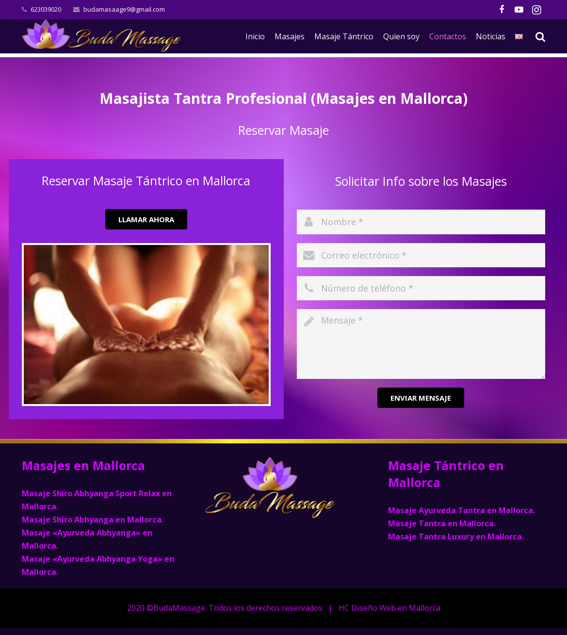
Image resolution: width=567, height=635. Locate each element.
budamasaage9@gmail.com (124, 9)
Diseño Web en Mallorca (395, 607)
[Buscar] (540, 36)
